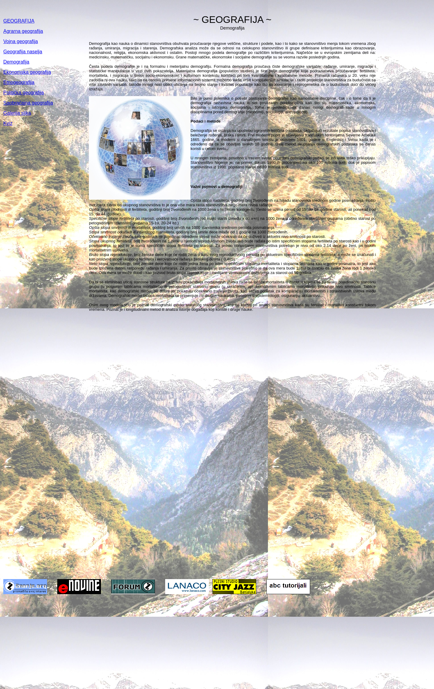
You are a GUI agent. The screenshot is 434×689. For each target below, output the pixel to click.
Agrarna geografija (23, 31)
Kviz (7, 123)
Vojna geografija (20, 41)
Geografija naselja (22, 51)
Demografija (16, 61)
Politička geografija (23, 92)
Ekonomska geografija (27, 72)
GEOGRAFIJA (18, 20)
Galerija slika (17, 113)
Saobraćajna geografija (28, 102)
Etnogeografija (18, 82)
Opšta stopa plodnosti (108, 209)
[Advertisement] (217, 642)
